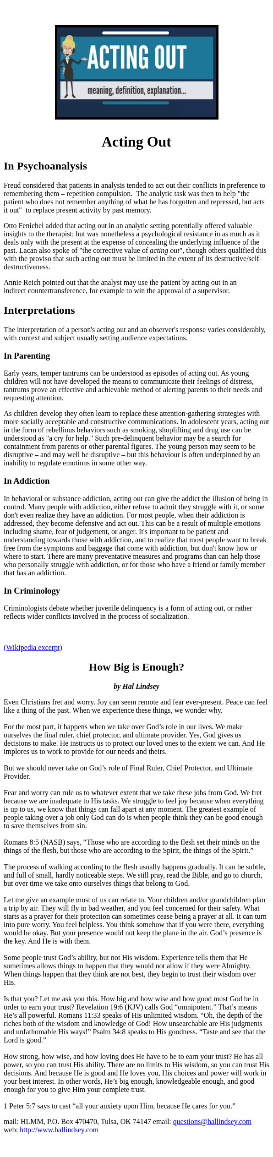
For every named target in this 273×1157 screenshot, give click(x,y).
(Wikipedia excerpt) (33, 647)
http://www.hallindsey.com (59, 1130)
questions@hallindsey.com (212, 1121)
